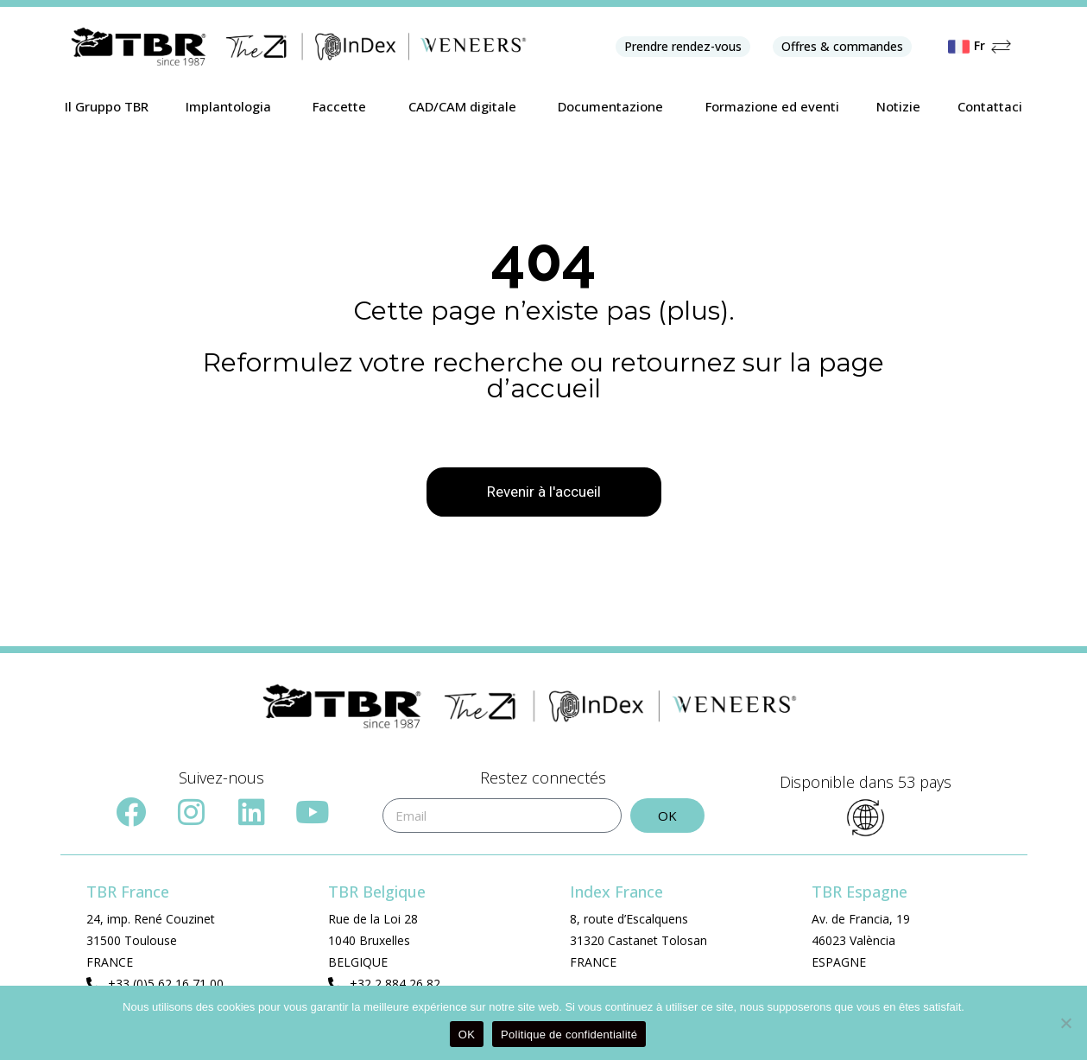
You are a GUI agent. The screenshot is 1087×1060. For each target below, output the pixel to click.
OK (466, 1034)
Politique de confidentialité (569, 1034)
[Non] (1065, 1022)
